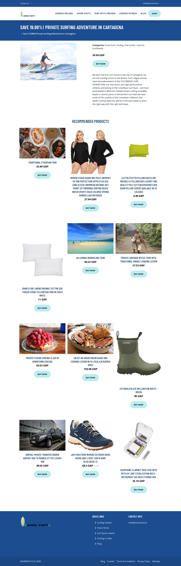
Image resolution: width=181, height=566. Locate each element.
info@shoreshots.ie (151, 3)
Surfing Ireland (64, 13)
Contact (110, 561)
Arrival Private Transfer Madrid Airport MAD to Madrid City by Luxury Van (42, 458)
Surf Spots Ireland (104, 13)
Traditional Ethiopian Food (42, 162)
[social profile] (32, 3)
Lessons (140, 45)
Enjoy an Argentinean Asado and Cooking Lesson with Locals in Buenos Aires (90, 361)
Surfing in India (128, 13)
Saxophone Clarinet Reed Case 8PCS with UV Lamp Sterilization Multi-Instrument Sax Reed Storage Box (138, 473)
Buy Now (100, 63)
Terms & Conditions (125, 561)
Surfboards (97, 48)
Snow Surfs (110, 45)
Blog (143, 13)
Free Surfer (130, 45)
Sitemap (156, 561)
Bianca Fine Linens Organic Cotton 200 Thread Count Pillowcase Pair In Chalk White (42, 292)
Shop (154, 13)
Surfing (120, 45)
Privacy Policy (143, 561)
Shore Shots (84, 13)
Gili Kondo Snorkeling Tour (90, 257)
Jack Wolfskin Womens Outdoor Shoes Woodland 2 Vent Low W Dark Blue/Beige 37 (90, 458)
